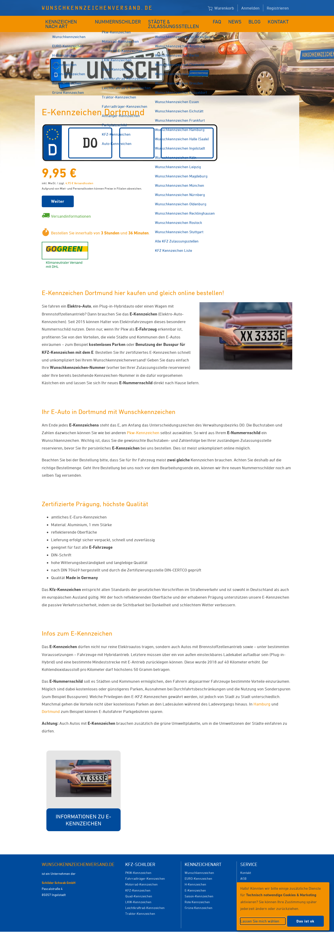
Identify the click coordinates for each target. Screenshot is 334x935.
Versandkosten (250, 877)
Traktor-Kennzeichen (140, 907)
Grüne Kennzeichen (198, 901)
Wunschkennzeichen (199, 866)
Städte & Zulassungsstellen (178, 20)
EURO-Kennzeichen (198, 871)
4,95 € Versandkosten (79, 176)
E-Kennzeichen (195, 883)
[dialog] (283, 906)
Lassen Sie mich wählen (259, 921)
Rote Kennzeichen (197, 895)
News (238, 20)
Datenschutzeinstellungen (188, 930)
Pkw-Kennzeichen (143, 425)
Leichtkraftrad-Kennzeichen (145, 901)
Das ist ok (305, 921)
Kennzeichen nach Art (68, 20)
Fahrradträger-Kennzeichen (145, 871)
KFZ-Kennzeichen (138, 883)
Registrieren (278, 8)
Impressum (223, 930)
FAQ (221, 20)
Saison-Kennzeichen (199, 889)
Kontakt (280, 20)
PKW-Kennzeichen (138, 866)
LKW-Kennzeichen (138, 895)
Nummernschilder (119, 20)
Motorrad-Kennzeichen (141, 877)
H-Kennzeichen (195, 877)
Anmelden (250, 8)
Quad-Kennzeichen (138, 889)
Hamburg (262, 697)
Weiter (57, 194)
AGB (243, 871)
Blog (258, 20)
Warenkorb (221, 8)
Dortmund (51, 704)
